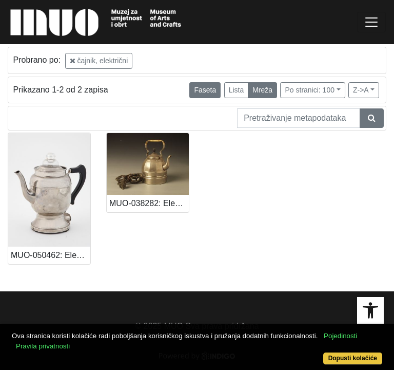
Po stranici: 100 (309, 90)
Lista (236, 90)
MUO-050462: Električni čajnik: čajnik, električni (50, 255)
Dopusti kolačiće (352, 358)
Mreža (262, 90)
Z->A (361, 90)
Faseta (205, 90)
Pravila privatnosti (43, 346)
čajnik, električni (99, 61)
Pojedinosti (340, 336)
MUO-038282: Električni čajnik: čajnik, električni (149, 203)
